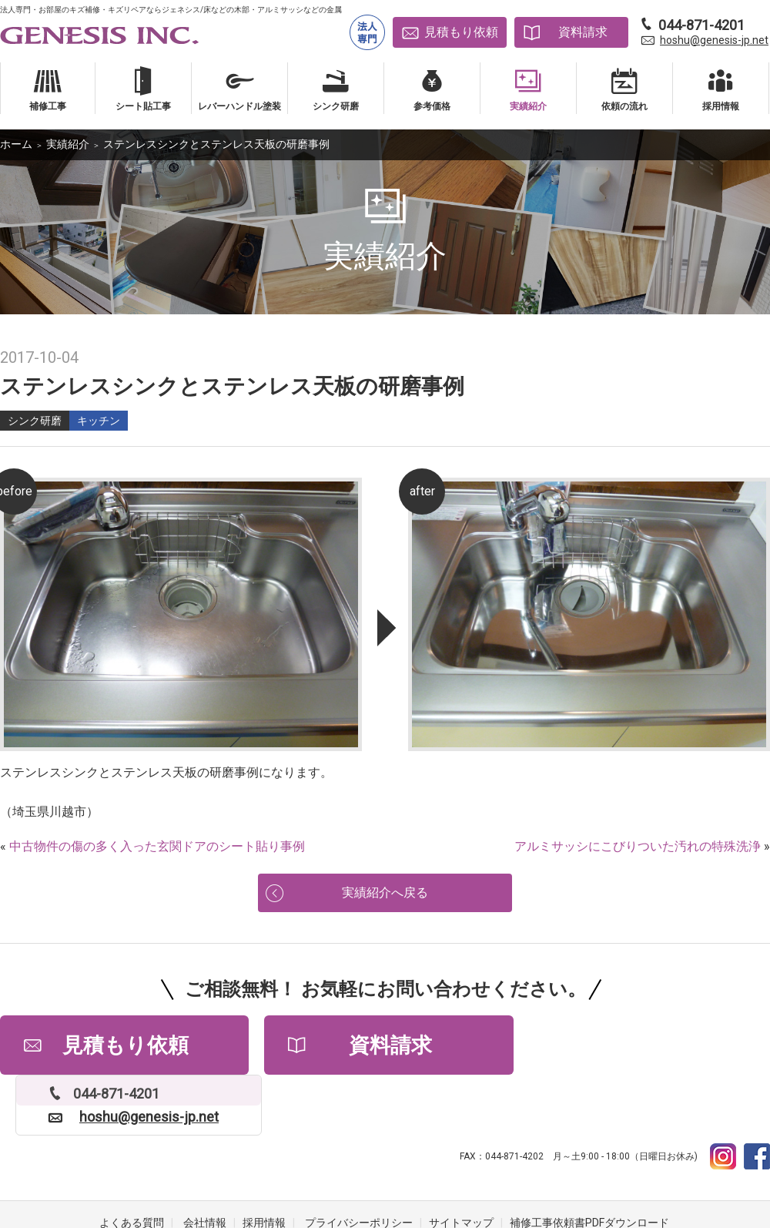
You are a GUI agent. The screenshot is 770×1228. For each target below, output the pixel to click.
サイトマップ (461, 1166)
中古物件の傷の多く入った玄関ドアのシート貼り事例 (157, 846)
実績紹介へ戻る (385, 894)
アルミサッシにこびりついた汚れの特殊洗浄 (637, 846)
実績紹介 (67, 144)
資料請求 (583, 32)
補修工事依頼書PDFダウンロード (589, 1166)
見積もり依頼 (461, 32)
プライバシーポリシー (359, 1166)
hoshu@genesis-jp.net (714, 40)
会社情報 (204, 1166)
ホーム (16, 144)
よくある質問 (131, 1166)
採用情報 (264, 1166)
